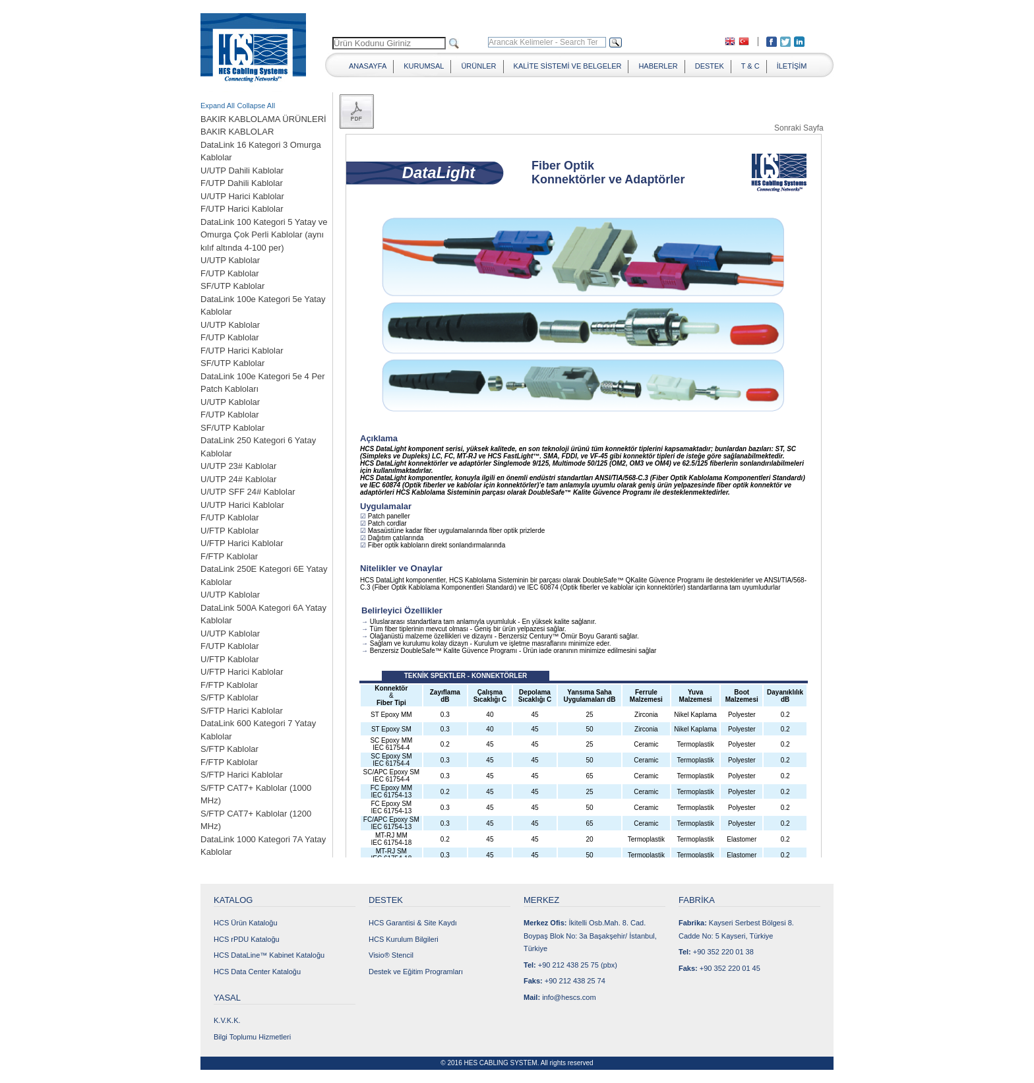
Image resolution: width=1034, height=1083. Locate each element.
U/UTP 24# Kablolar (238, 479)
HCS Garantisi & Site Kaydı (413, 923)
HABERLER (657, 66)
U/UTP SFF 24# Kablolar (247, 492)
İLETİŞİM (792, 66)
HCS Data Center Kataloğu (257, 971)
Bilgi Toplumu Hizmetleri (252, 1037)
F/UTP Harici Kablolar (241, 209)
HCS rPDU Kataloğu (247, 939)
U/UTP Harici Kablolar (242, 196)
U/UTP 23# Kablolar (238, 466)
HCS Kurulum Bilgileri (404, 939)
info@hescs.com (568, 997)
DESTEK (709, 66)
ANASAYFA (367, 66)
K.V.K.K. (227, 1020)
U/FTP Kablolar (229, 531)
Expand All (217, 105)
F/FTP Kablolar (229, 556)
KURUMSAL (424, 66)
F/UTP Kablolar (229, 273)
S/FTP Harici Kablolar (241, 711)
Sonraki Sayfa (799, 127)
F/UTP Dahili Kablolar (241, 183)
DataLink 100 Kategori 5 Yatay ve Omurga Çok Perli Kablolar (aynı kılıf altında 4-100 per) (263, 235)
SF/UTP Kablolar (232, 286)
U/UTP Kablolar (230, 260)
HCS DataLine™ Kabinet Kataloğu (269, 955)
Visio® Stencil (391, 955)
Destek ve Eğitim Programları (416, 971)
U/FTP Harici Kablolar (241, 543)
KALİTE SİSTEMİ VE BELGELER (568, 66)
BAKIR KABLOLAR (237, 132)
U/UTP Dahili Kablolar (242, 170)
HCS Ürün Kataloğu (246, 923)
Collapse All (256, 105)
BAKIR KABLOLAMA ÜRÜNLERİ (263, 119)
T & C (750, 66)
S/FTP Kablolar (229, 697)
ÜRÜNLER (478, 66)
